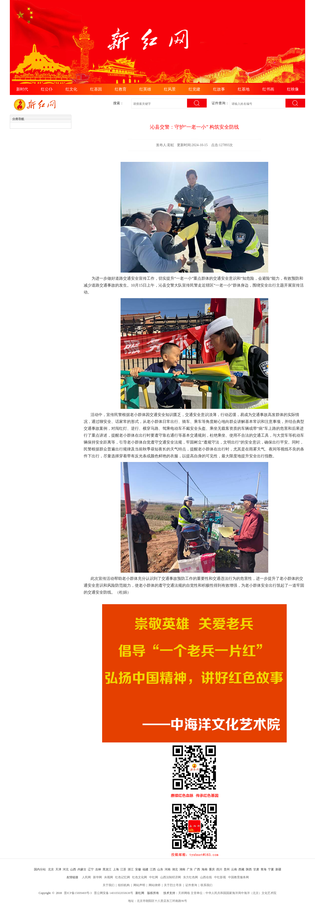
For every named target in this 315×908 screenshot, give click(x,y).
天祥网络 (184, 893)
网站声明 (139, 885)
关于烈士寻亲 (173, 885)
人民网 (86, 877)
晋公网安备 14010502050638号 (113, 893)
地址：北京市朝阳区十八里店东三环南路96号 (157, 901)
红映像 (293, 89)
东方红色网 (190, 877)
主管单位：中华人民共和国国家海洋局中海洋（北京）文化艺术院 (233, 893)
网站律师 (154, 885)
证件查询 (191, 885)
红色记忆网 (122, 877)
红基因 (96, 89)
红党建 (194, 89)
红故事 (219, 89)
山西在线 (206, 877)
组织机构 (124, 885)
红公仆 (47, 89)
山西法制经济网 (170, 877)
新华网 (97, 877)
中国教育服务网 (238, 877)
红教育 (120, 89)
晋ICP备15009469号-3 (78, 893)
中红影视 (220, 877)
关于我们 (108, 885)
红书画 (268, 89)
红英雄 (145, 89)
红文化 (71, 89)
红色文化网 (139, 877)
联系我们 (206, 885)
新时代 (22, 89)
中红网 (153, 877)
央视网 (108, 877)
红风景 (170, 89)
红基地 (244, 89)
